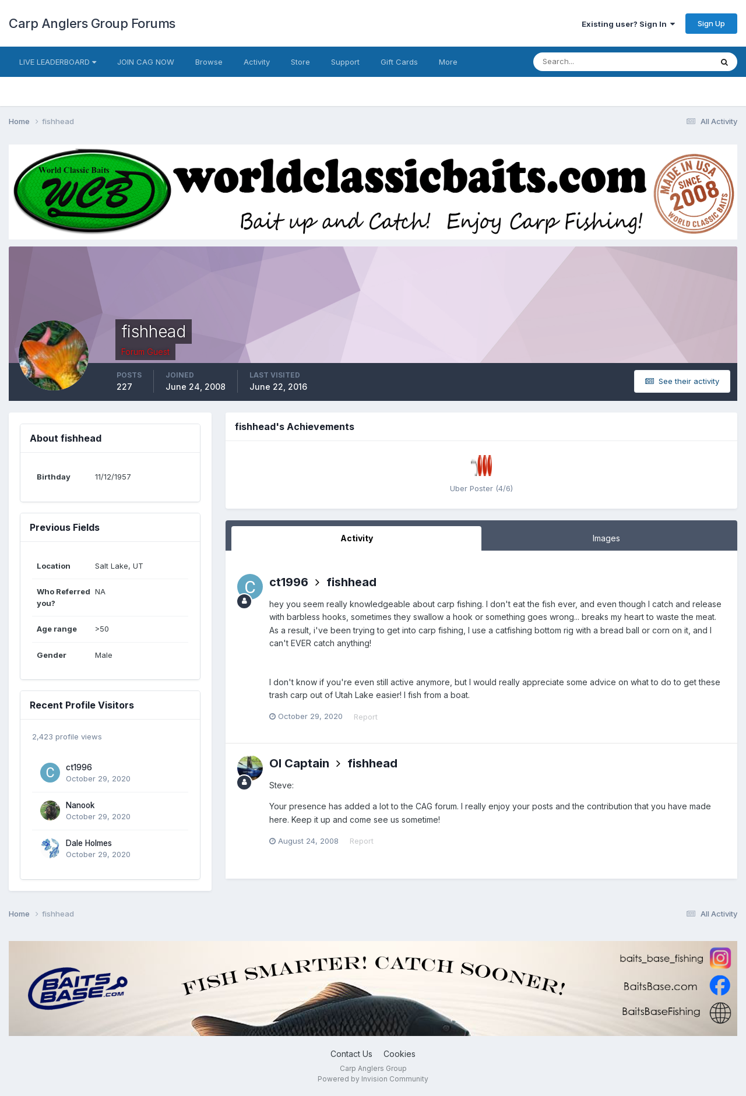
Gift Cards (399, 61)
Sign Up (711, 23)
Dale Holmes (89, 843)
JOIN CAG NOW (145, 61)
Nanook (80, 805)
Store (300, 61)
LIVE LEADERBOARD (57, 61)
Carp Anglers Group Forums (92, 23)
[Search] (584, 61)
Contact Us (351, 1054)
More (448, 61)
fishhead (351, 582)
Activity (257, 61)
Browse (209, 61)
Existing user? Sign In (628, 24)
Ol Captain (299, 763)
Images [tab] (606, 538)
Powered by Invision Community (373, 1078)
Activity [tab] (356, 538)
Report (366, 716)
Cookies (399, 1054)
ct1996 (79, 767)
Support (345, 61)
